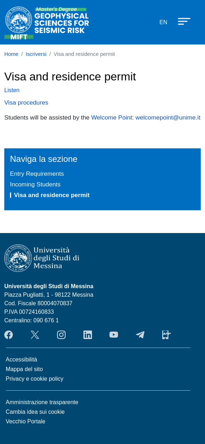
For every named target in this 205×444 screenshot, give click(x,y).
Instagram (61, 335)
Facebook (8, 335)
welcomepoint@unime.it (167, 117)
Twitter (35, 335)
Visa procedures (26, 102)
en (163, 22)
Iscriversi (36, 54)
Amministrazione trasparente (42, 402)
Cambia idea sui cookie (35, 412)
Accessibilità (21, 359)
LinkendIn (87, 335)
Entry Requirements (37, 173)
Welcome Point (111, 117)
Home (11, 54)
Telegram (140, 335)
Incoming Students (35, 184)
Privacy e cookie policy (34, 379)
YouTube (113, 335)
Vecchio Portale (25, 421)
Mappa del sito (24, 369)
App (166, 335)
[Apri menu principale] (180, 21)
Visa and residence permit (51, 195)
